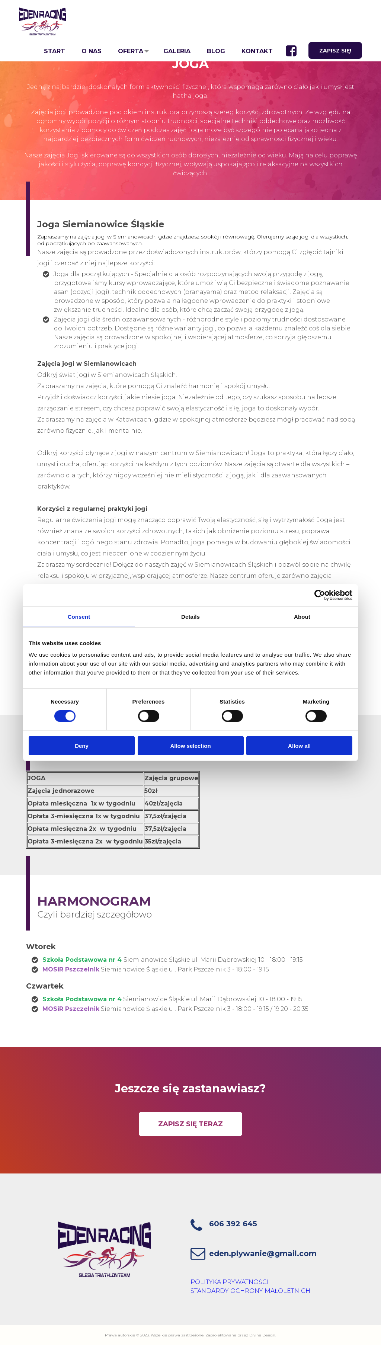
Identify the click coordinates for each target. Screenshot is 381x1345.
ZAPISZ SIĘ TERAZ (190, 1124)
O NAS (90, 51)
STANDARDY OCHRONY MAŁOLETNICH (250, 1290)
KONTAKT (255, 51)
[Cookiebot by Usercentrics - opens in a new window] (319, 595)
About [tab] (302, 616)
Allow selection (190, 746)
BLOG (214, 51)
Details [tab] (190, 616)
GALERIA (175, 51)
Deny (82, 746)
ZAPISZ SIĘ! (335, 51)
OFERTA (128, 51)
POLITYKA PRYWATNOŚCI (229, 1281)
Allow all (299, 746)
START (52, 51)
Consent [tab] (79, 616)
